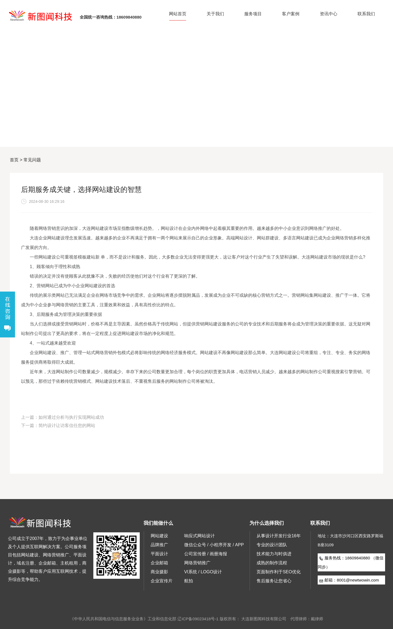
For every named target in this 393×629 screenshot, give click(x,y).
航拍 (188, 580)
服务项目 (253, 13)
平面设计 (159, 553)
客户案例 (290, 13)
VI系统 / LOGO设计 (203, 571)
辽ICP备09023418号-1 (197, 618)
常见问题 (32, 160)
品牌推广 (159, 544)
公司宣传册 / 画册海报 (205, 553)
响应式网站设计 (199, 535)
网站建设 (159, 535)
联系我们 (366, 13)
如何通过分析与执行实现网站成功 (71, 417)
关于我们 (215, 13)
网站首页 (177, 13)
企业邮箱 (159, 562)
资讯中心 (328, 13)
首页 (14, 160)
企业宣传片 (161, 580)
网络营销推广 (197, 562)
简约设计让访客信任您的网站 (66, 425)
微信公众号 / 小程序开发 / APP (214, 544)
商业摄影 (159, 571)
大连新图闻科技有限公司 (263, 618)
